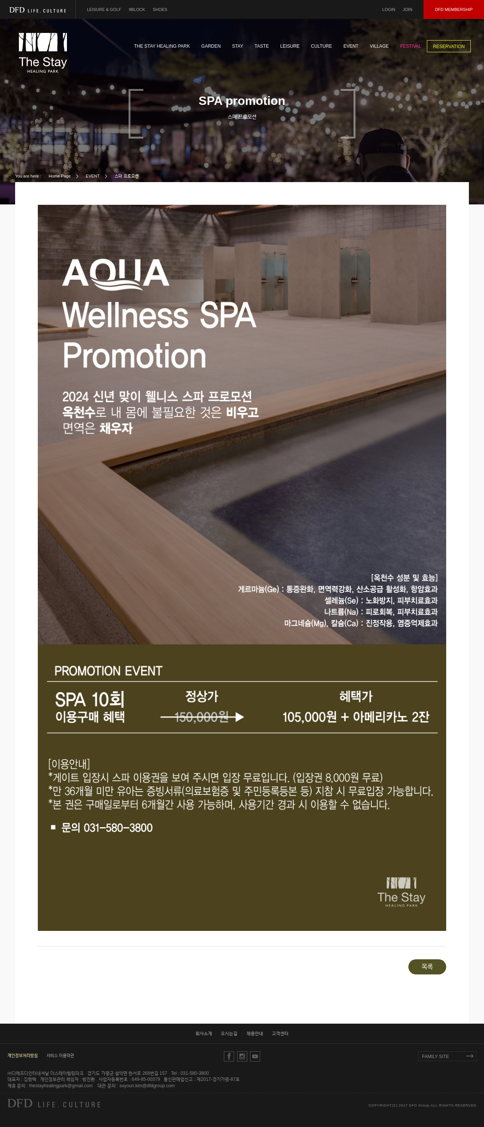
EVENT (93, 176)
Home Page (60, 176)
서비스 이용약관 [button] (60, 1055)
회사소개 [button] (203, 1033)
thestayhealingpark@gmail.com (61, 1085)
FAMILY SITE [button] (435, 1056)
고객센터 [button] (280, 1033)
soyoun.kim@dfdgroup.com (147, 1085)
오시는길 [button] (229, 1033)
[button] (23, 1055)
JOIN (407, 9)
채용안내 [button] (255, 1033)
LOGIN (388, 9)
